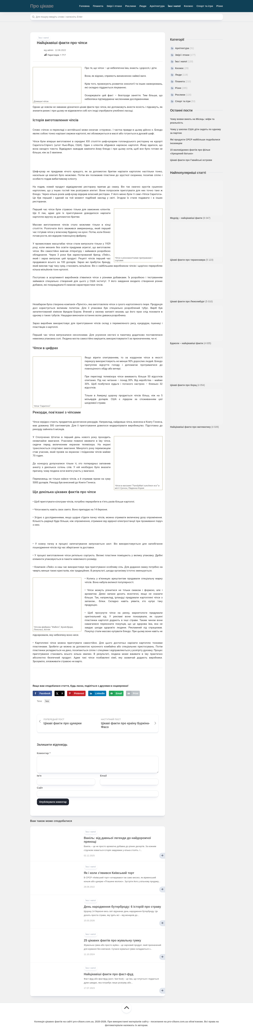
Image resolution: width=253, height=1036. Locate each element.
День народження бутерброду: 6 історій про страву (122, 906)
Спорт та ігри (204, 6)
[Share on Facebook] (42, 693)
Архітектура (157, 6)
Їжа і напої (174, 6)
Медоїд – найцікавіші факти (186, 218)
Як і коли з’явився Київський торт (109, 873)
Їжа (47, 701)
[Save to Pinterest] (76, 693)
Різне (219, 6)
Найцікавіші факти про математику (190, 427)
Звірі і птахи (114, 6)
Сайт (40, 787)
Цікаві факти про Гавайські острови (191, 160)
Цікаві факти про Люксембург (187, 301)
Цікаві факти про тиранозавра (187, 259)
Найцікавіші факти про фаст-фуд (108, 974)
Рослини (130, 6)
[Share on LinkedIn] (97, 693)
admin (50, 50)
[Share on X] (59, 693)
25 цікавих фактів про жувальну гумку (112, 940)
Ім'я (39, 775)
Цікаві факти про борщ (183, 385)
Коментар (43, 753)
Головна (84, 6)
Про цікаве (42, 6)
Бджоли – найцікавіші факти (186, 343)
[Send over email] (116, 693)
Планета (98, 6)
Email (103, 775)
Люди (142, 6)
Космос (188, 6)
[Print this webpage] (133, 693)
